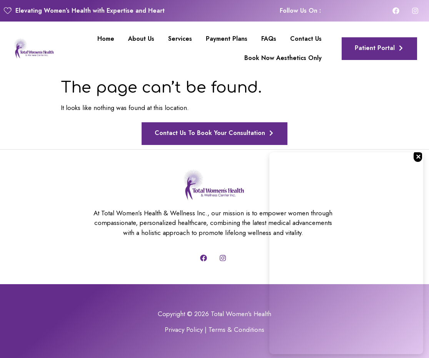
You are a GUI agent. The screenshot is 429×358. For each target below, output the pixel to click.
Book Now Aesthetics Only (283, 57)
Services (180, 38)
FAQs (268, 38)
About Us (141, 38)
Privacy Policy (184, 329)
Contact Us (306, 38)
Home (105, 38)
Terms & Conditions (236, 329)
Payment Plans (226, 38)
